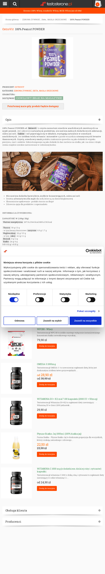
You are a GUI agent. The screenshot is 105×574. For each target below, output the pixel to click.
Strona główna (12, 19)
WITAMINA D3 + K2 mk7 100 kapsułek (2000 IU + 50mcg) (67, 398)
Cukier (21, 133)
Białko (6, 241)
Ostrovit (32, 128)
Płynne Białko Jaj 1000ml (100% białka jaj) (59, 433)
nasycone (32, 230)
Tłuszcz (6, 227)
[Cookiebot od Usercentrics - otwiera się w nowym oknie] (88, 251)
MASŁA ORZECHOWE (57, 19)
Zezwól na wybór (52, 320)
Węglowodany (9, 233)
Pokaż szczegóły (86, 311)
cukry (12, 236)
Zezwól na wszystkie (85, 320)
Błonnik (6, 238)
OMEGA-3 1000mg (46, 364)
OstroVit (8, 29)
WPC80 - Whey (45, 329)
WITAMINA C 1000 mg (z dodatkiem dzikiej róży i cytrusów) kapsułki (69, 470)
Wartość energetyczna (13, 222)
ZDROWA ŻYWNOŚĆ (31, 19)
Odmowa (19, 320)
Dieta (44, 19)
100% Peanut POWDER (79, 19)
